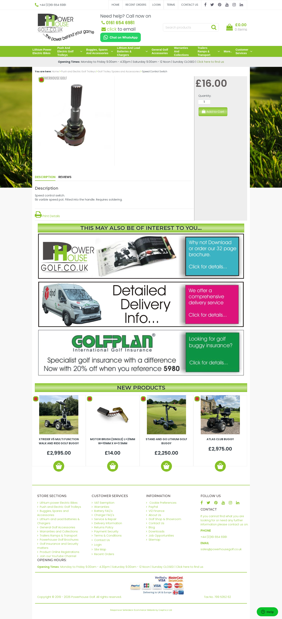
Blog (152, 527)
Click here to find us (210, 62)
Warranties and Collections (181, 51)
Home (115, 5)
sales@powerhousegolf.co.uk (221, 549)
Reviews (64, 177)
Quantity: (204, 96)
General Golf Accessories (160, 51)
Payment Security (106, 531)
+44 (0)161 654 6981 (214, 537)
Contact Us (189, 5)
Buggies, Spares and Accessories (99, 51)
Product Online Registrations (59, 552)
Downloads (156, 531)
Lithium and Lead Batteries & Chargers (132, 51)
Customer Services (244, 51)
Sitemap (154, 540)
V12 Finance (156, 511)
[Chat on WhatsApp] (120, 37)
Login (156, 5)
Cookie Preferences (162, 503)
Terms (171, 5)
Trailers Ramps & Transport (209, 51)
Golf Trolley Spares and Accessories (119, 71)
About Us (155, 515)
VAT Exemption (104, 503)
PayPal (153, 507)
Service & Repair (105, 519)
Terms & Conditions (108, 535)
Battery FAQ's (103, 511)
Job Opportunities (161, 535)
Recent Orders (136, 5)
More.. (228, 51)
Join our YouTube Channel (58, 556)
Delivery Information (108, 523)
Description (45, 177)
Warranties (101, 507)
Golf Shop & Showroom (165, 519)
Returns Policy (103, 527)
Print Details (47, 216)
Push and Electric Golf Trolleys (69, 51)
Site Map (100, 549)
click (109, 29)
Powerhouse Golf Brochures (59, 540)
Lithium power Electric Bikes (42, 51)
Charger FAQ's (104, 515)
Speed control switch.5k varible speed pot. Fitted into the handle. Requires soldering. (78, 197)
